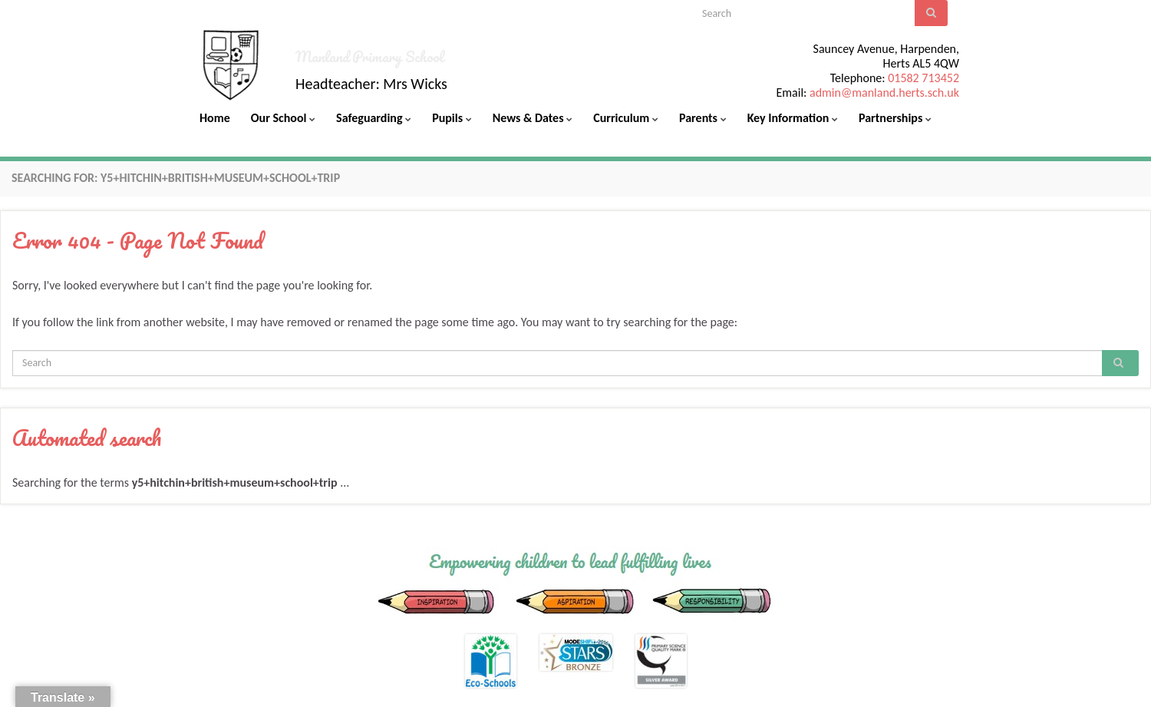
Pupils (452, 118)
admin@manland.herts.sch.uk (884, 92)
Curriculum (625, 118)
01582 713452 (923, 78)
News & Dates (532, 118)
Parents (703, 118)
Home (215, 118)
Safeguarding (373, 118)
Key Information (792, 118)
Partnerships (895, 118)
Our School (283, 118)
